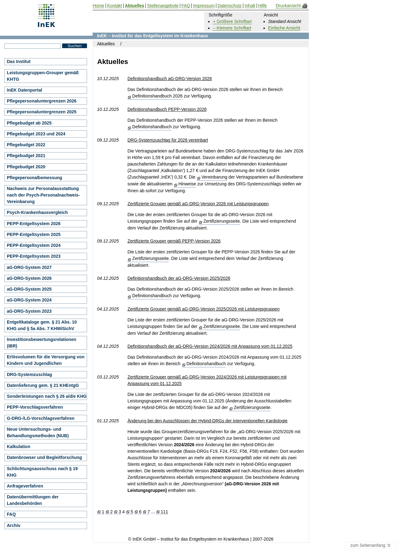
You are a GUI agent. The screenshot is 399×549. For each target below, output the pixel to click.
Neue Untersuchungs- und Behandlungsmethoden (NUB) (38, 432)
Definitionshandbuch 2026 (157, 95)
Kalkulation (18, 446)
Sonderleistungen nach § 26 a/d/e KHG (47, 396)
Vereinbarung (214, 177)
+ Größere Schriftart (232, 21)
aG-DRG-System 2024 (29, 299)
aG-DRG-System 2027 (29, 267)
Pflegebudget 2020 (26, 166)
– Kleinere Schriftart (232, 27)
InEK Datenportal (24, 90)
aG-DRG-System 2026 (29, 278)
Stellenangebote (162, 5)
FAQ (11, 514)
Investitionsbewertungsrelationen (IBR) (41, 342)
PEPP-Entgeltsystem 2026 (34, 223)
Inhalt (250, 5)
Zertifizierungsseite (221, 221)
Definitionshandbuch (152, 126)
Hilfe (262, 5)
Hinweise (187, 183)
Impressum (203, 5)
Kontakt (114, 5)
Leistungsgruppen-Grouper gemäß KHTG (43, 76)
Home (98, 5)
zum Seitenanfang (370, 545)
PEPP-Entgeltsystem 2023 (34, 256)
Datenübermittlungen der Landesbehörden (32, 500)
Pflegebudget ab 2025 (29, 122)
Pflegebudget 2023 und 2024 (36, 133)
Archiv (14, 525)
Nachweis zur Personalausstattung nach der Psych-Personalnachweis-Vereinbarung (43, 195)
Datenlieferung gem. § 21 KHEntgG (43, 385)
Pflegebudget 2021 (26, 155)
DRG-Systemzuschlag (29, 374)
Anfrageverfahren (25, 485)
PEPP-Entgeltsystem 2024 (34, 245)
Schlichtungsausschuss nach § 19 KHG (42, 472)
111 (164, 512)
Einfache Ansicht (284, 27)
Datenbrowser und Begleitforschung (44, 457)
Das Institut (18, 61)
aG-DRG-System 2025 (29, 289)
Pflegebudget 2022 (26, 144)
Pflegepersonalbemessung (34, 177)
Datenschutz (230, 5)
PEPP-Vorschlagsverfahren (35, 407)
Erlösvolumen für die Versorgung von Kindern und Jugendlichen (46, 360)
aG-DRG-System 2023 (29, 311)
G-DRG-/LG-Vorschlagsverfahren (41, 418)
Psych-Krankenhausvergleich (37, 212)
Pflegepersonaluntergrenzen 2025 (41, 111)
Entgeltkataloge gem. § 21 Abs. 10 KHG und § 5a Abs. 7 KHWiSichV (42, 325)
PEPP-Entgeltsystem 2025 (34, 234)
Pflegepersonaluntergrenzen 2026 (41, 100)
